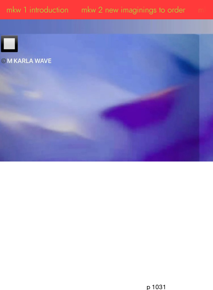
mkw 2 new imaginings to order (133, 9)
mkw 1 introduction (37, 9)
